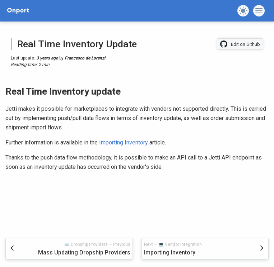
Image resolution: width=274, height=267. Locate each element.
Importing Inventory (123, 142)
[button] (243, 10)
